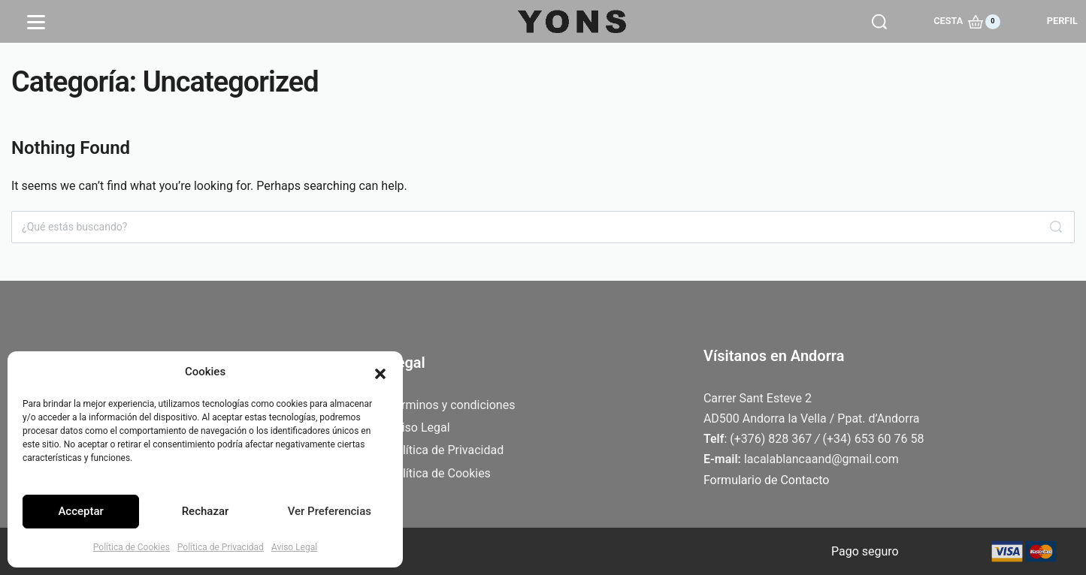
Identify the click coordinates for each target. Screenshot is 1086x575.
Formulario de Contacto (766, 480)
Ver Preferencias (329, 511)
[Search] (1056, 227)
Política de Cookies (131, 547)
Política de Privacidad (220, 547)
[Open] (36, 22)
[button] (380, 372)
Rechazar (205, 511)
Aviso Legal (294, 547)
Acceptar (80, 511)
